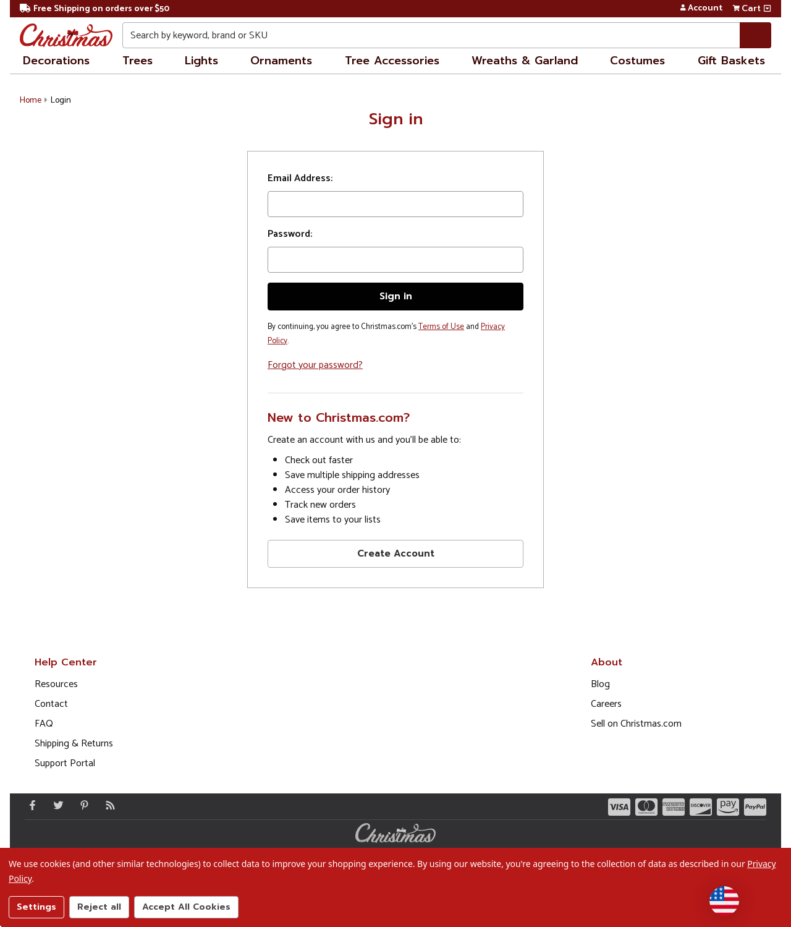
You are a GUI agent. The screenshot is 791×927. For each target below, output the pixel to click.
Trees (137, 60)
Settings (36, 906)
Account (701, 8)
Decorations (56, 60)
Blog (600, 684)
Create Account (395, 553)
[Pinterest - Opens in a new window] (82, 805)
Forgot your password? (315, 365)
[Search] (755, 35)
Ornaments (281, 60)
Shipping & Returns (74, 743)
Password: (290, 234)
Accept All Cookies (186, 906)
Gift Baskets (731, 60)
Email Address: (300, 178)
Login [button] (61, 100)
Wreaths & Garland (525, 60)
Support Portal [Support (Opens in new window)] (65, 763)
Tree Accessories (392, 60)
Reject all (99, 906)
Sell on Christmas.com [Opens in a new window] (636, 724)
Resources (56, 684)
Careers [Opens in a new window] (606, 704)
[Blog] (107, 805)
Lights (201, 60)
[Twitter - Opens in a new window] (56, 805)
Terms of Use (441, 326)
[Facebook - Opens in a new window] (30, 805)
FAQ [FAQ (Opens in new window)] (44, 724)
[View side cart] (767, 9)
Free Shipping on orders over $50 (94, 8)
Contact (51, 704)
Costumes (637, 60)
